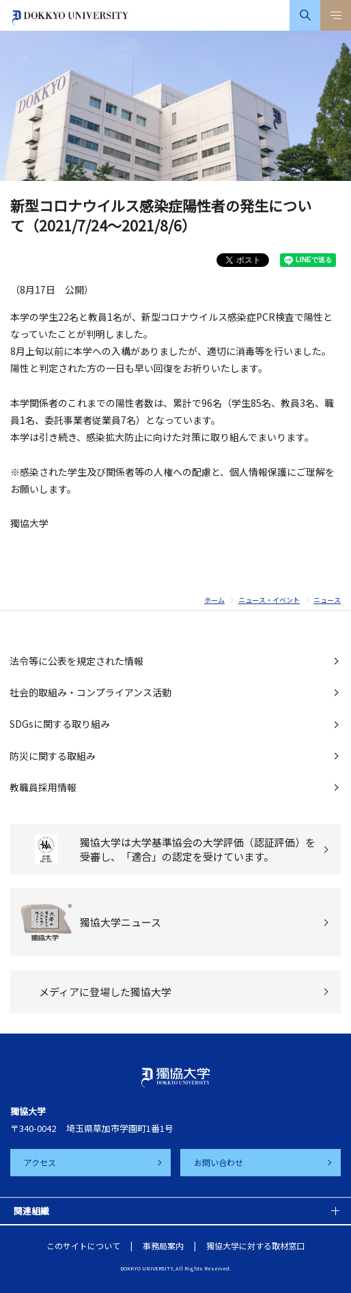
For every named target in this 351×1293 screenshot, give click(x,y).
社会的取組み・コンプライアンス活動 (90, 692)
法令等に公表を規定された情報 (76, 661)
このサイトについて (83, 1245)
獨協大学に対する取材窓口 (255, 1245)
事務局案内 (163, 1245)
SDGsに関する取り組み (60, 723)
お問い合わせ (218, 1162)
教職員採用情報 (43, 787)
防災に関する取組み (53, 756)
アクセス (40, 1162)
